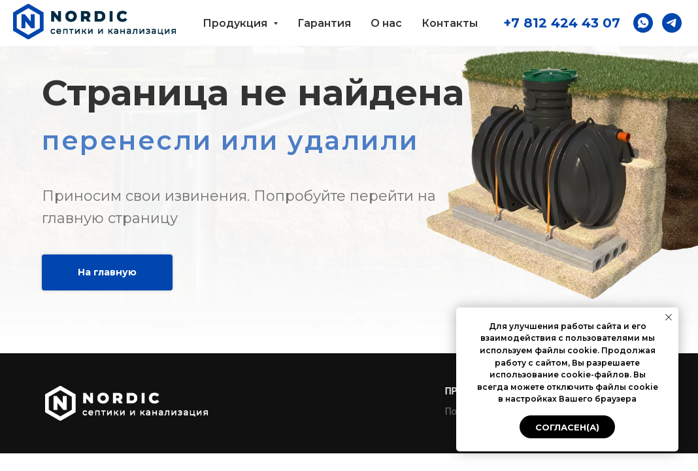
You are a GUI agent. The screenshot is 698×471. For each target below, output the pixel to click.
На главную (107, 272)
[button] (643, 23)
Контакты (450, 23)
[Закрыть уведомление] (668, 317)
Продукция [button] (236, 23)
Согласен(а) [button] (567, 427)
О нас (386, 23)
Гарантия (324, 23)
